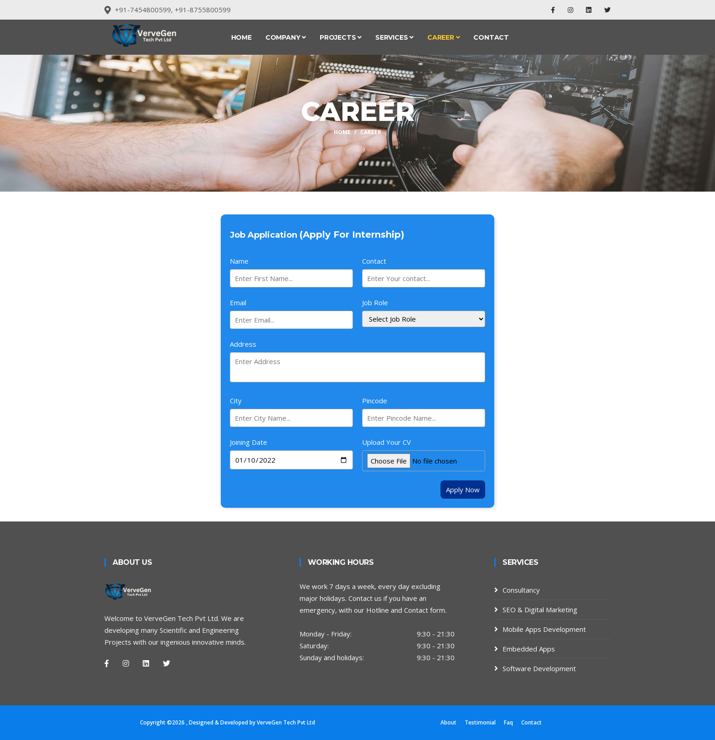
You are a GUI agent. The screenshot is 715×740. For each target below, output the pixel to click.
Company (285, 37)
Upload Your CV (386, 442)
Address (243, 344)
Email (238, 302)
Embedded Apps (529, 648)
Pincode (374, 400)
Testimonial (480, 722)
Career (443, 37)
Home (241, 37)
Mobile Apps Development (544, 629)
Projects (341, 37)
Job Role (375, 302)
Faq (508, 722)
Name (239, 261)
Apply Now (463, 489)
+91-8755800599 (203, 9)
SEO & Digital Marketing (540, 609)
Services (394, 37)
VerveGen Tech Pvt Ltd (286, 722)
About (448, 722)
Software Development (539, 668)
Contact (491, 37)
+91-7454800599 (143, 9)
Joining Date (248, 442)
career (370, 132)
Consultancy (521, 589)
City (236, 400)
